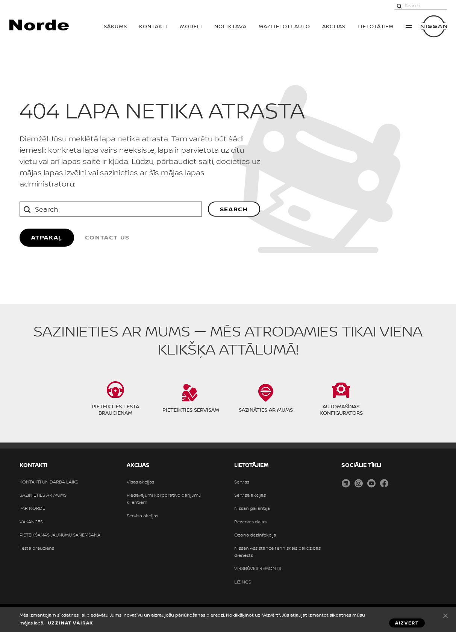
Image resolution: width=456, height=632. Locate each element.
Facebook (384, 483)
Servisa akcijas (142, 516)
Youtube (371, 483)
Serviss (241, 482)
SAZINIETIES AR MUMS (43, 495)
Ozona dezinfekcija (255, 535)
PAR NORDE (32, 508)
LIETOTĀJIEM (376, 26)
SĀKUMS (115, 26)
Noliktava (230, 26)
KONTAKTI (153, 26)
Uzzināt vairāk (70, 623)
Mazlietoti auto (284, 26)
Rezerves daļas (250, 522)
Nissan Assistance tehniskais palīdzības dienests (277, 551)
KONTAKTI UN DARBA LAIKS (49, 482)
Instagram (358, 483)
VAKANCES (31, 522)
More (409, 26)
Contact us (107, 237)
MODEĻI (191, 26)
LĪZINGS (242, 582)
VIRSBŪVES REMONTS (257, 568)
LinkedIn (345, 483)
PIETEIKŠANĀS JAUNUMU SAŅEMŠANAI (61, 535)
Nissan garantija (252, 508)
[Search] (399, 6)
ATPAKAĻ (46, 237)
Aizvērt (445, 615)
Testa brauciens (37, 548)
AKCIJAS (333, 26)
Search (234, 209)
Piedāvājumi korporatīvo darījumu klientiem (164, 498)
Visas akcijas (140, 482)
